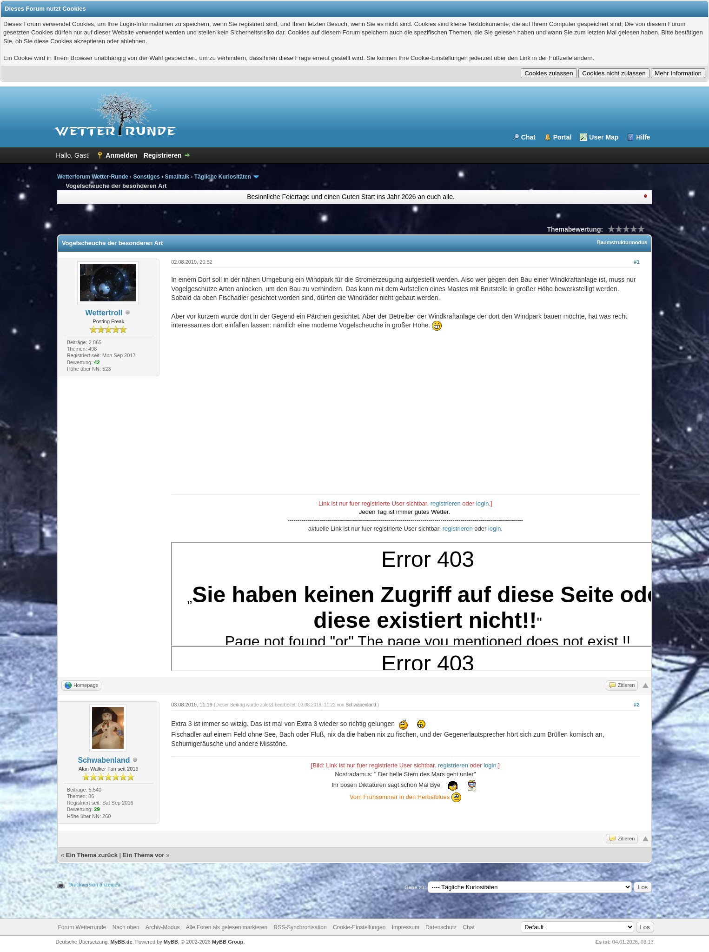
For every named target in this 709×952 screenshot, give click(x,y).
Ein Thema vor (144, 855)
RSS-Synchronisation (300, 927)
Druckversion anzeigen (94, 884)
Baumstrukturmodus (622, 242)
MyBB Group (227, 942)
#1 (636, 262)
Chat (528, 137)
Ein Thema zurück (92, 855)
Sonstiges (146, 176)
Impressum (405, 927)
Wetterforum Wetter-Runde (92, 176)
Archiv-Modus (162, 927)
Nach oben (126, 927)
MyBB (171, 942)
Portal (562, 137)
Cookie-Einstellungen (359, 927)
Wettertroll (104, 313)
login (482, 503)
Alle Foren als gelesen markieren (226, 927)
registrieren (446, 503)
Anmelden (121, 155)
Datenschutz (441, 927)
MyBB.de (121, 942)
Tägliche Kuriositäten (222, 176)
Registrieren (163, 155)
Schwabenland (104, 760)
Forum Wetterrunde (82, 927)
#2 (636, 704)
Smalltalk (177, 176)
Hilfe (643, 137)
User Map (603, 137)
